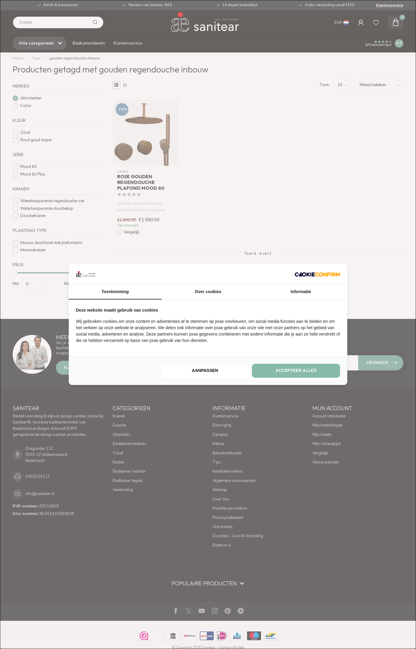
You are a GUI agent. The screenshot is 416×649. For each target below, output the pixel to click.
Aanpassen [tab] (205, 370)
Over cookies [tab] (208, 291)
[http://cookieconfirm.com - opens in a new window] (317, 274)
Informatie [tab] (301, 291)
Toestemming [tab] (115, 291)
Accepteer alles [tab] (296, 370)
